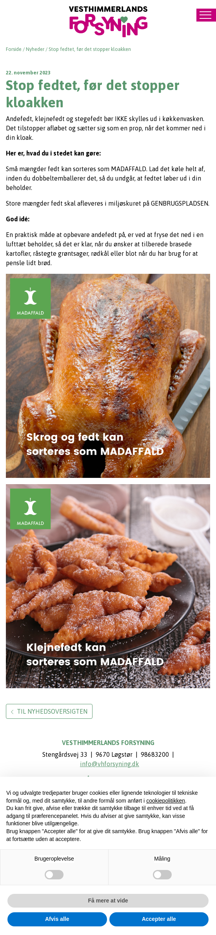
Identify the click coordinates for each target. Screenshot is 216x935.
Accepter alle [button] (159, 919)
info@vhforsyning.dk (109, 763)
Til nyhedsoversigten (49, 711)
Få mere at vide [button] (108, 900)
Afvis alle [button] (57, 919)
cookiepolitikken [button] (165, 801)
